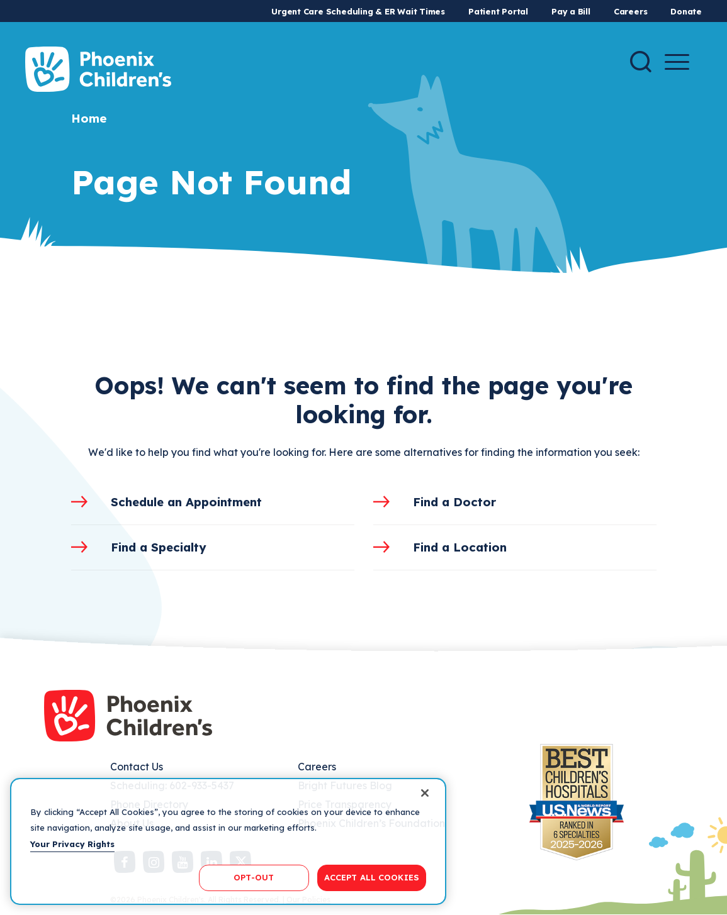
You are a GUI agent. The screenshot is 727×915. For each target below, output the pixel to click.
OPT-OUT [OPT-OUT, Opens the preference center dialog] (254, 877)
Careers (630, 11)
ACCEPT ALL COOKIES (371, 877)
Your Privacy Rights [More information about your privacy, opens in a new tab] (72, 844)
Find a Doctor (454, 501)
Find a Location (460, 547)
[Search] (640, 61)
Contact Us (136, 766)
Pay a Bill (570, 11)
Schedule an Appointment (186, 501)
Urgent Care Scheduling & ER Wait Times (358, 11)
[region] (228, 841)
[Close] (425, 793)
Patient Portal (498, 11)
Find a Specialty (158, 547)
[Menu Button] (677, 62)
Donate (686, 11)
